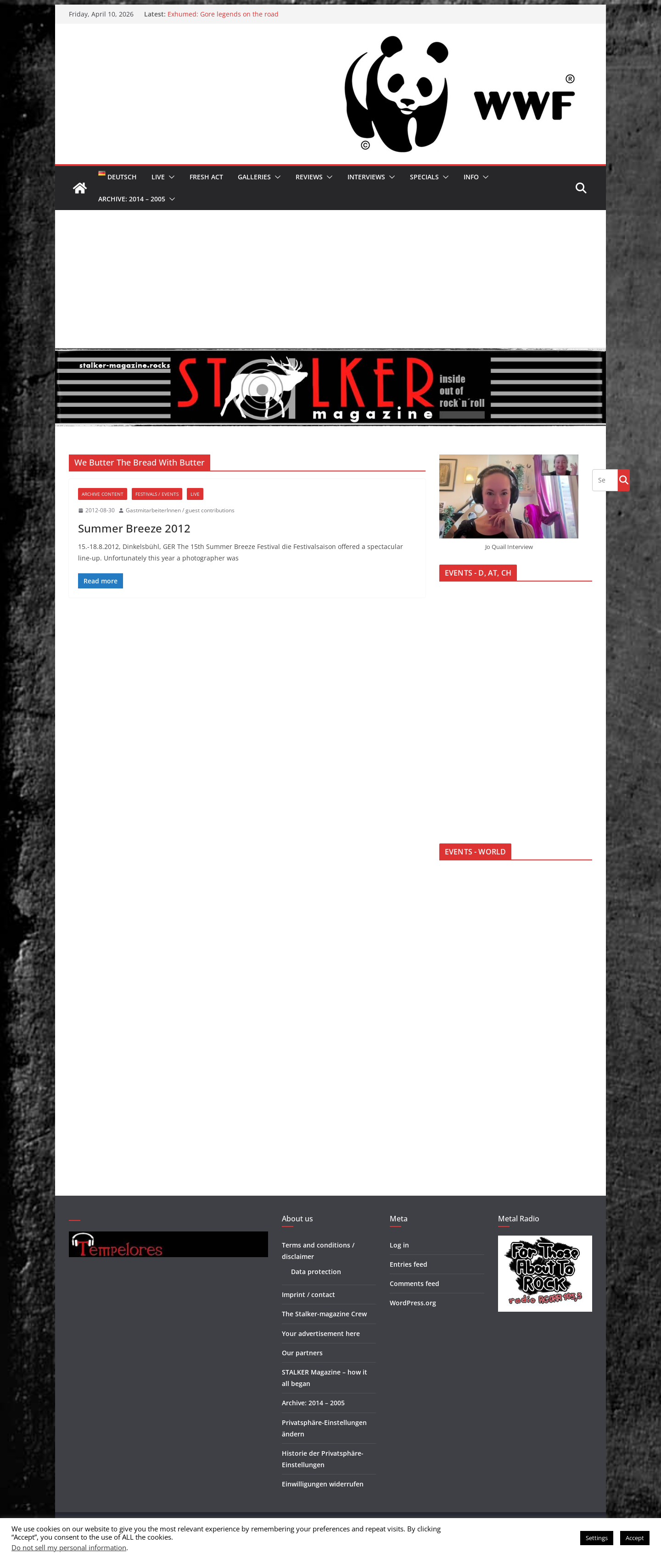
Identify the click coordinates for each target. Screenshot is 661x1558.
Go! (624, 480)
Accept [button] (635, 1538)
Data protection (316, 1271)
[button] (170, 177)
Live (158, 176)
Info (471, 176)
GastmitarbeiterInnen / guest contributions (180, 510)
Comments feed (414, 1283)
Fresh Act (206, 176)
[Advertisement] (330, 279)
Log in (399, 1245)
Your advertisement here (321, 1333)
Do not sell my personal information (68, 1547)
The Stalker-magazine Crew (324, 1313)
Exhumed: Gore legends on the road (223, 14)
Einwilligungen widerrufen (323, 1484)
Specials (424, 176)
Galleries (254, 176)
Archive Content (102, 494)
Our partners (302, 1352)
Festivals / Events (157, 494)
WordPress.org (413, 1302)
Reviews (309, 176)
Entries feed (408, 1264)
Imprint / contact (308, 1294)
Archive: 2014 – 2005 (131, 198)
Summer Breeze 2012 (134, 528)
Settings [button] (597, 1538)
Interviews (366, 176)
